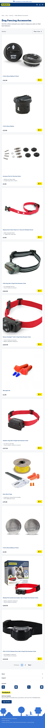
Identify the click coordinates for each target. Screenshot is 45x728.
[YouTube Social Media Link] (41, 687)
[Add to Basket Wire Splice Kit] (39, 394)
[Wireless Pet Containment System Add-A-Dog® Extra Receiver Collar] (22, 582)
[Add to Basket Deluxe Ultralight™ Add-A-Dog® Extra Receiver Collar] (39, 344)
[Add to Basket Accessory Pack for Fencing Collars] (39, 183)
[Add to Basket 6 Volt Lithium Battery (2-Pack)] (39, 80)
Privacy (3, 722)
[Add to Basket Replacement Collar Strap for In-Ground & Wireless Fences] (39, 237)
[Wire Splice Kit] (22, 373)
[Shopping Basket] (37, 4)
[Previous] (1, 1)
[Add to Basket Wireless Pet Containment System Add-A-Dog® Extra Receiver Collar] (39, 605)
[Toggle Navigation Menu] (42, 4)
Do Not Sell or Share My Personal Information (16, 722)
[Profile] (39, 4)
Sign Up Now (6, 701)
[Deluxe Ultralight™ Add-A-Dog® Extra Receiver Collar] (22, 321)
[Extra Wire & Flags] (22, 478)
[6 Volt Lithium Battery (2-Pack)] (22, 58)
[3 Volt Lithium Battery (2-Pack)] (22, 530)
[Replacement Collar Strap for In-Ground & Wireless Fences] (22, 214)
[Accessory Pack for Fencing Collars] (22, 160)
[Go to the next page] (30, 664)
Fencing (11, 15)
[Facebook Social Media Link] (16, 687)
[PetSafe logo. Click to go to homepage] (5, 5)
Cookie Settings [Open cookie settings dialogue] (30, 722)
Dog (7, 15)
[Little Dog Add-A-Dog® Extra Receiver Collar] (22, 267)
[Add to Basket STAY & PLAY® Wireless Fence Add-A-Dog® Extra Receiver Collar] (39, 658)
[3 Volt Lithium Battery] (22, 108)
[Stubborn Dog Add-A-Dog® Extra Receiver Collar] (22, 425)
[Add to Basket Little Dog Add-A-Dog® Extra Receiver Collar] (39, 290)
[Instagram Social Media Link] (3, 687)
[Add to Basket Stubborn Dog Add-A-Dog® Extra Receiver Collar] (39, 448)
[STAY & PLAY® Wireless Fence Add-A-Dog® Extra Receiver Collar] (22, 635)
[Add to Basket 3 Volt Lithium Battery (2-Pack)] (39, 551)
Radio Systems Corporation (11, 718)
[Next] (43, 1)
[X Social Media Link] (29, 687)
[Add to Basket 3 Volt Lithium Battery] (39, 130)
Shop (3, 15)
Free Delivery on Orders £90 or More (23, 1)
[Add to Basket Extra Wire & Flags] (39, 501)
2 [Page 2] (25, 665)
